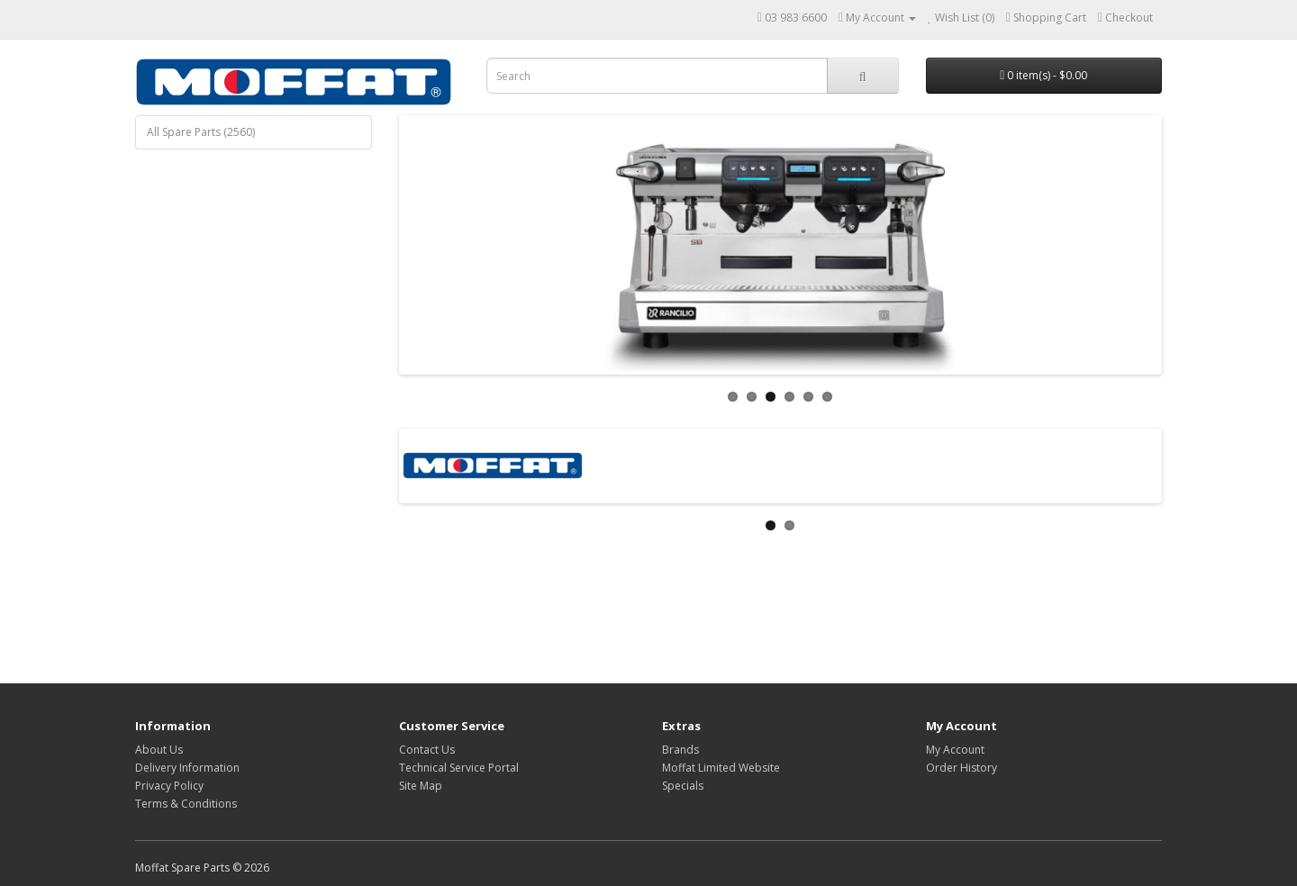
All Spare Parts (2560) (201, 132)
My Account (955, 749)
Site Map (420, 785)
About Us (159, 749)
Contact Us (427, 749)
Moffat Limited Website (721, 767)
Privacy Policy (169, 785)
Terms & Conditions (186, 803)
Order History (961, 767)
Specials (682, 785)
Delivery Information (187, 767)
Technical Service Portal (459, 767)
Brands (680, 749)
